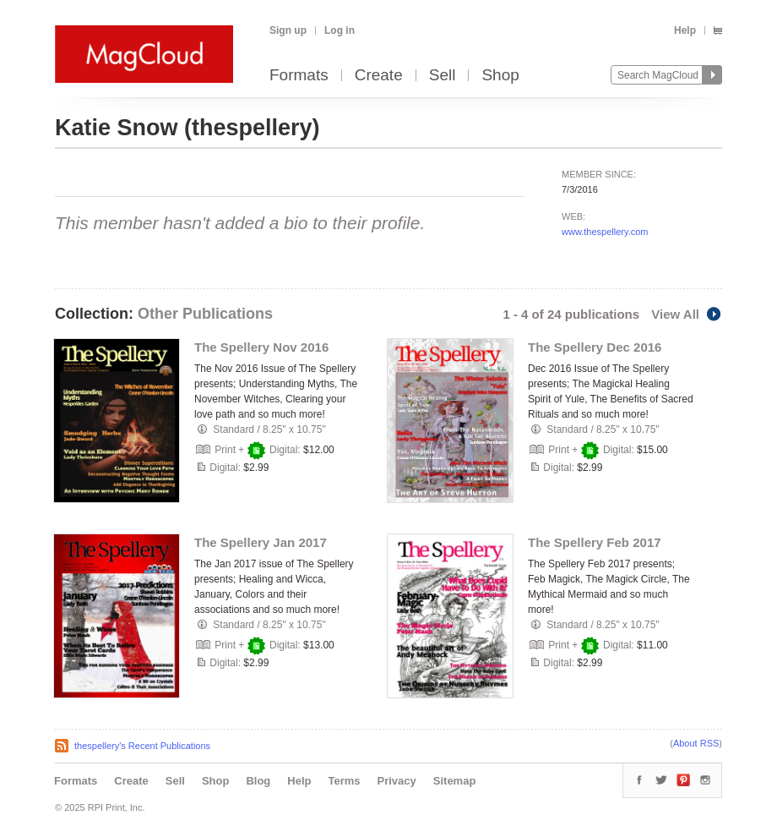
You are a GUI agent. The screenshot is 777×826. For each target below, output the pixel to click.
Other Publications (205, 313)
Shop (500, 76)
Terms (344, 780)
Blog (258, 780)
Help (685, 30)
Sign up (288, 30)
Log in (339, 30)
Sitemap (454, 780)
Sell (442, 76)
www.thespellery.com (605, 232)
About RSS (696, 743)
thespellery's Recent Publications (142, 746)
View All (686, 314)
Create (379, 76)
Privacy (397, 780)
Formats (299, 76)
